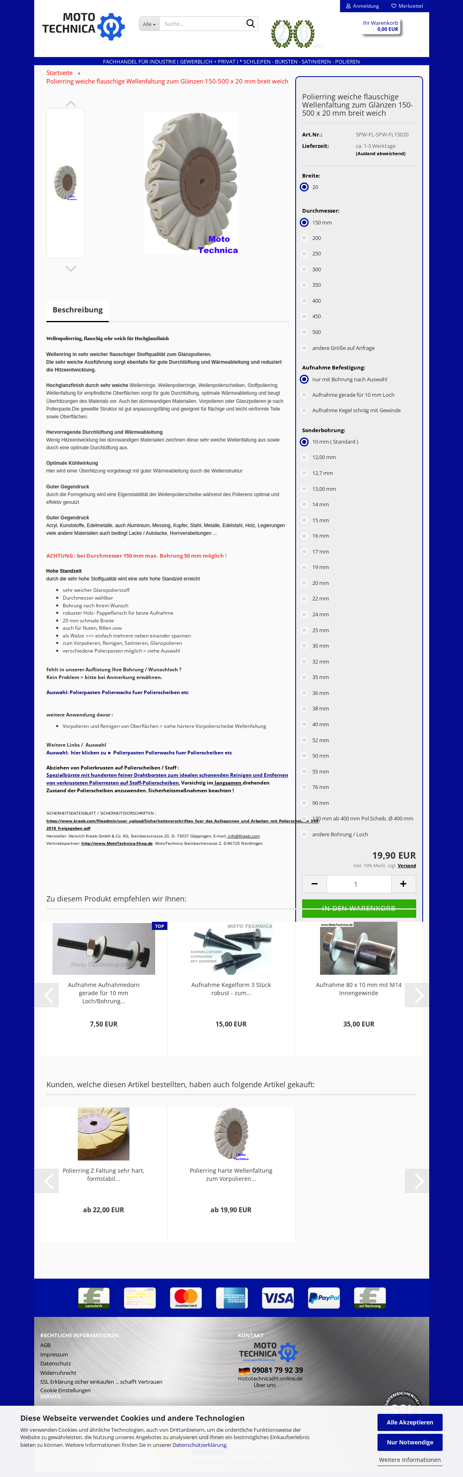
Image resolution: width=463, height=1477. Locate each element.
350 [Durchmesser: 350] (311, 290)
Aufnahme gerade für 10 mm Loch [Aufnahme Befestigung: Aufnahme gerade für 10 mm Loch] (348, 399)
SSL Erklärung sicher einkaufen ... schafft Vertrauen (101, 1387)
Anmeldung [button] (362, 5)
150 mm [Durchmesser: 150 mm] (317, 227)
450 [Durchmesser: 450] (311, 321)
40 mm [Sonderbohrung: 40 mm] (315, 729)
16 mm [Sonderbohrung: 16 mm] (315, 541)
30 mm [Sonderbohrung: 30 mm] (315, 651)
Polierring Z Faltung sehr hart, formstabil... (104, 1179)
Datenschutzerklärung (199, 1444)
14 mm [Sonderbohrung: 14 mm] (315, 509)
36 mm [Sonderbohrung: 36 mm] (315, 697)
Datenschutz (55, 1368)
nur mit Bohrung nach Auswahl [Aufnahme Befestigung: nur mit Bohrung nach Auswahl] (344, 384)
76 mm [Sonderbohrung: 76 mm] (315, 792)
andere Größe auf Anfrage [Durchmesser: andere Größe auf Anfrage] (338, 352)
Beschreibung (78, 315)
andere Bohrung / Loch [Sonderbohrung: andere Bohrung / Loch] (335, 839)
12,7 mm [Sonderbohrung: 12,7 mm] (317, 477)
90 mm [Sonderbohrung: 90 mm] (315, 807)
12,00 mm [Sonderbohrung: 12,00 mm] (319, 462)
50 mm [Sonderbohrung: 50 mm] (315, 760)
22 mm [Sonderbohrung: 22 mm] (315, 603)
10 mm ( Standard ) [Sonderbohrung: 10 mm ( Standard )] (330, 447)
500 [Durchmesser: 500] (311, 337)
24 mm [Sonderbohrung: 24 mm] (315, 619)
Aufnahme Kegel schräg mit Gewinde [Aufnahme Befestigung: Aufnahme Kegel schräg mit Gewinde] (351, 415)
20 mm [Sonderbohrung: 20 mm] (315, 587)
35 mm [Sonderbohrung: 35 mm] (315, 682)
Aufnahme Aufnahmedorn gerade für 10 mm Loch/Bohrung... (104, 998)
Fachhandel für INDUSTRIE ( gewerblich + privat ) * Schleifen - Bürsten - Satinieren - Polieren (231, 61)
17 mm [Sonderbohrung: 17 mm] (315, 556)
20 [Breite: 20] (310, 192)
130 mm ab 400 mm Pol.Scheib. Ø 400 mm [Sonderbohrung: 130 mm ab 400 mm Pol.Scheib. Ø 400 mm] (357, 823)
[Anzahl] (359, 889)
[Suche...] (149, 23)
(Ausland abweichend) (381, 159)
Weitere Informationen (410, 1460)
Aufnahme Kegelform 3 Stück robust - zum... (231, 994)
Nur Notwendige (410, 1442)
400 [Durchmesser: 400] (311, 305)
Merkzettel (407, 5)
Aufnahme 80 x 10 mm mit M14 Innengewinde (359, 994)
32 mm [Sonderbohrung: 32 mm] (315, 666)
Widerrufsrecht (58, 1377)
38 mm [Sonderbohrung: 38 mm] (315, 713)
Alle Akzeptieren (410, 1422)
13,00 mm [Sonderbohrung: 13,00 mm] (319, 493)
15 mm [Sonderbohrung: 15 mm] (315, 525)
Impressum (54, 1359)
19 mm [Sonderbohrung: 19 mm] (315, 572)
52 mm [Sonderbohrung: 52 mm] (315, 745)
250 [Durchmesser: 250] (311, 258)
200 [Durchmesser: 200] (311, 242)
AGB (45, 1350)
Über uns (265, 1389)
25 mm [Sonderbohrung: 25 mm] (315, 635)
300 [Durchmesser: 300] (311, 274)
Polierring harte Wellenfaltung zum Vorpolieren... (231, 1179)
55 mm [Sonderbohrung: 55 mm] (315, 776)
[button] (71, 109)
